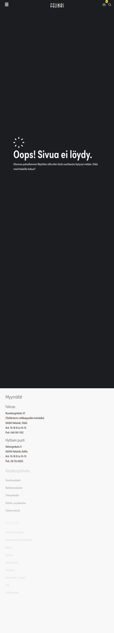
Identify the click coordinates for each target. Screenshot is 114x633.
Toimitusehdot (13, 480)
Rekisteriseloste (13, 488)
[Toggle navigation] (7, 4)
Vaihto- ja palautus (15, 503)
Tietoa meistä (12, 510)
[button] (105, 4)
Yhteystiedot (12, 495)
